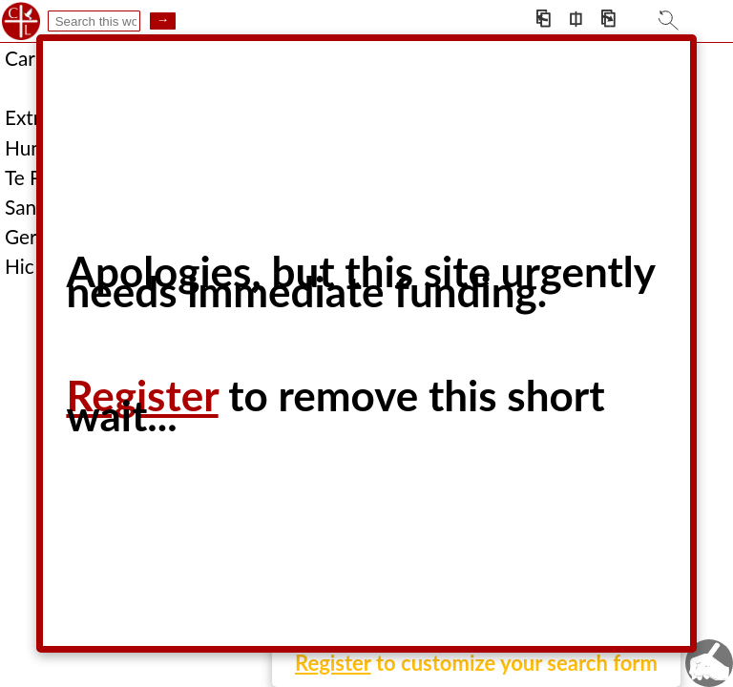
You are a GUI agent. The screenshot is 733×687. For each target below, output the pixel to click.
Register (333, 663)
